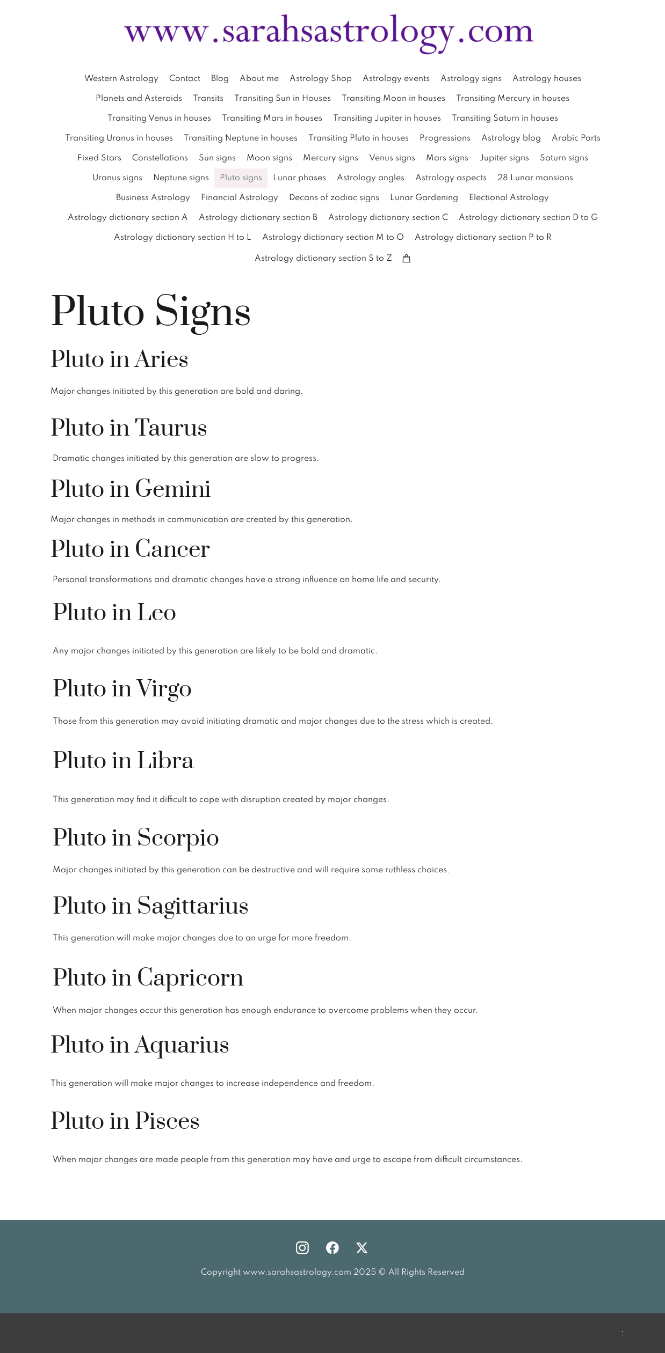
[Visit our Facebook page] (332, 1247)
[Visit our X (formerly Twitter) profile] (362, 1247)
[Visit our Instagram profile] (302, 1247)
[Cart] (406, 258)
